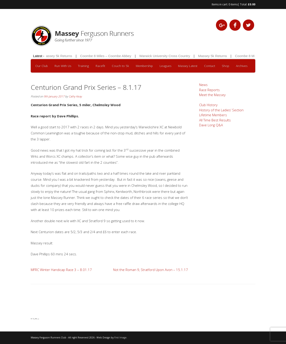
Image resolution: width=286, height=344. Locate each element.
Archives (241, 66)
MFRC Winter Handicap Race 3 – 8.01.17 (61, 269)
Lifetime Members (213, 115)
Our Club (41, 66)
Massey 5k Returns (58, 56)
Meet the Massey (212, 94)
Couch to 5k (120, 66)
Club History (208, 105)
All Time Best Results (215, 120)
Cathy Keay (75, 96)
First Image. (120, 337)
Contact (209, 66)
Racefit (100, 66)
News (203, 84)
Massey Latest (187, 66)
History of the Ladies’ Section (221, 110)
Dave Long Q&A (211, 125)
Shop (225, 66)
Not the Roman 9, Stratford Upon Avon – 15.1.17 (150, 269)
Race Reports (209, 90)
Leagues (165, 66)
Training (83, 66)
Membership (144, 66)
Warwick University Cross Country (165, 56)
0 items (233, 4)
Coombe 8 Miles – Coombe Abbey (106, 56)
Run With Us (63, 66)
